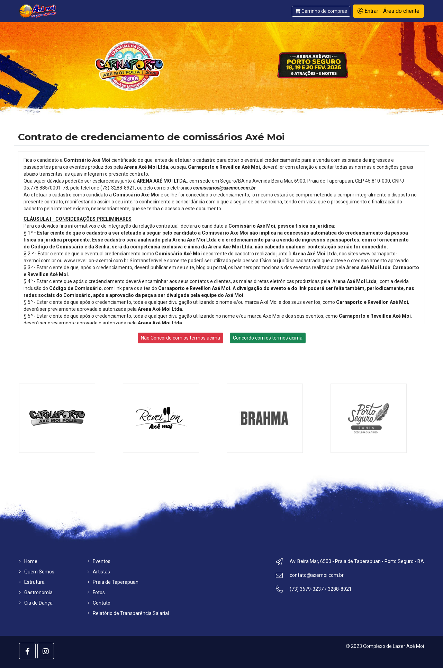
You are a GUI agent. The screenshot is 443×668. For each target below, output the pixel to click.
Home (28, 561)
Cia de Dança (36, 603)
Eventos (99, 561)
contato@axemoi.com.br (310, 576)
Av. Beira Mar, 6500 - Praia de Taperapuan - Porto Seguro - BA (350, 562)
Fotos (96, 592)
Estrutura (32, 582)
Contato (99, 603)
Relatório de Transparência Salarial (128, 613)
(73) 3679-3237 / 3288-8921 (314, 590)
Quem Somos (36, 571)
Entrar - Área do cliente (388, 11)
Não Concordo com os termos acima (180, 338)
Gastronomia (36, 592)
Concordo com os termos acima (267, 338)
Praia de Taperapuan (113, 582)
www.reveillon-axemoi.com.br (96, 260)
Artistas (99, 571)
